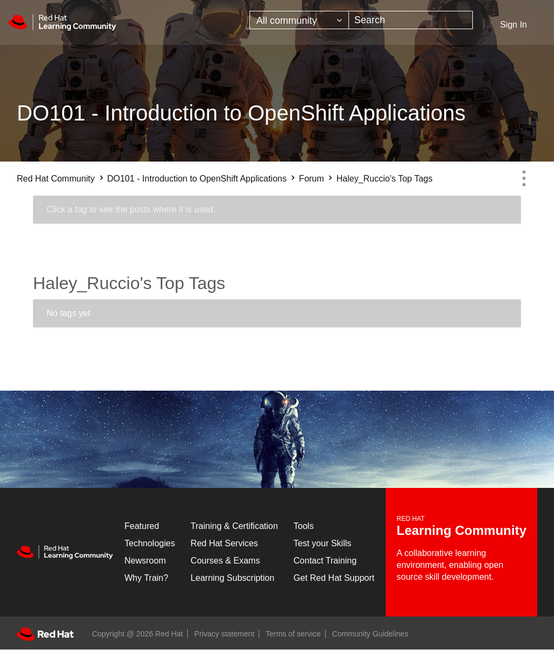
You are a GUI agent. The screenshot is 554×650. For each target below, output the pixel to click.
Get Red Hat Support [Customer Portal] (334, 577)
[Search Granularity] (299, 20)
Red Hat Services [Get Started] (224, 543)
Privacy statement (224, 633)
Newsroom (145, 560)
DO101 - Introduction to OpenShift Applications (197, 178)
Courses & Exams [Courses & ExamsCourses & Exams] (225, 560)
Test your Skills (323, 543)
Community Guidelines (370, 633)
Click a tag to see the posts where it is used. (131, 209)
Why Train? (146, 577)
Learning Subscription (232, 577)
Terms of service (293, 633)
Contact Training (325, 560)
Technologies (149, 543)
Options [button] (523, 178)
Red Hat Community (56, 178)
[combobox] (410, 20)
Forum (311, 178)
